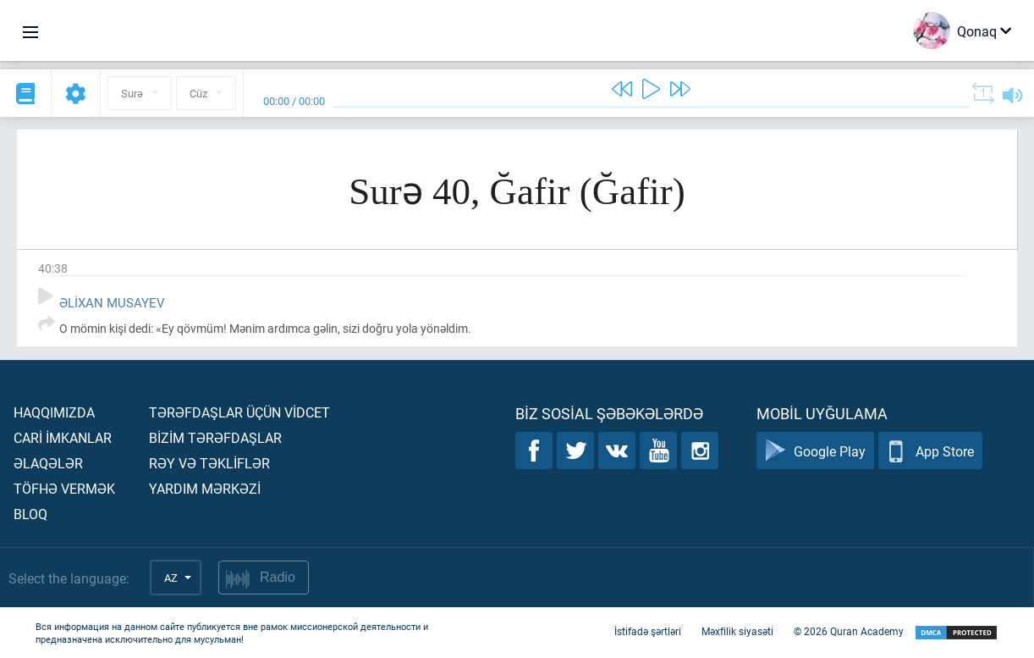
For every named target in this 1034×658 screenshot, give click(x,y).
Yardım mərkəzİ (205, 488)
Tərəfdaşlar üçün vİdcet (239, 412)
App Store (930, 451)
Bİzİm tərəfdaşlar (215, 437)
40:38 (53, 268)
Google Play (815, 451)
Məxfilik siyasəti (737, 631)
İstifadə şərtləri (647, 631)
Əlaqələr (48, 463)
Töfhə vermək (64, 488)
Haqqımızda (54, 412)
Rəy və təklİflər (209, 463)
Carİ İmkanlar (63, 437)
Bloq (30, 514)
